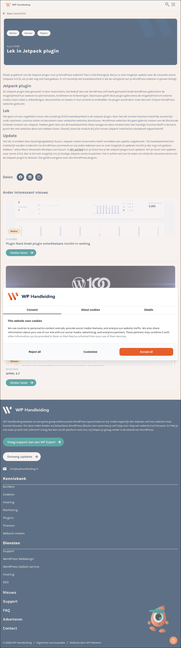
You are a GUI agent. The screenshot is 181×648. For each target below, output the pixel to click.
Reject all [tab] (35, 351)
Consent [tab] (32, 309)
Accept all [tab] (146, 351)
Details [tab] (148, 309)
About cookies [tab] (90, 309)
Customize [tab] (90, 351)
